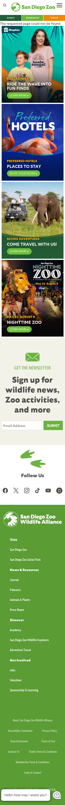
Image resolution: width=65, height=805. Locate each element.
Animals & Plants (20, 600)
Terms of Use (48, 741)
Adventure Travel (20, 650)
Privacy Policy (49, 731)
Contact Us (13, 752)
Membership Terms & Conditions (32, 762)
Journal (14, 580)
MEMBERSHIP (32, 18)
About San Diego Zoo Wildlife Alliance (32, 720)
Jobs (12, 670)
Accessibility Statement (20, 731)
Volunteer (16, 680)
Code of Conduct (32, 773)
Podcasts (15, 590)
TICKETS (54, 18)
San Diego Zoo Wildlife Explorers (29, 640)
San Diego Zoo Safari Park (25, 560)
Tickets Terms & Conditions (43, 752)
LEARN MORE (18, 95)
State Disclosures (19, 741)
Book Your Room (22, 173)
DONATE (11, 18)
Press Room (17, 610)
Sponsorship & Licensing (24, 690)
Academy (15, 630)
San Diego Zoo (18, 550)
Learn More (18, 251)
